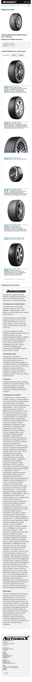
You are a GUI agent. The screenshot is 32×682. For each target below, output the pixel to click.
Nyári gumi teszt (7, 662)
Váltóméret (5, 650)
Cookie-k (5, 645)
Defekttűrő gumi (6, 656)
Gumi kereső (6, 647)
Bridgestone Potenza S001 (12, 224)
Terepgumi (5, 657)
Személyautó (5, 55)
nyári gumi (11, 46)
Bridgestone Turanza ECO (12, 158)
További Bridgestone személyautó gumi (14, 279)
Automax (6, 673)
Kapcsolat (5, 642)
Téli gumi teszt (6, 661)
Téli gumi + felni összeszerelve (10, 666)
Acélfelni (5, 669)
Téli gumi (5, 653)
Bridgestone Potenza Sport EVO (14, 237)
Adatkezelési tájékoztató (9, 643)
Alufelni (4, 668)
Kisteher (14, 55)
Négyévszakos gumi (8, 655)
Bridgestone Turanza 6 (11, 86)
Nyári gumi (5, 654)
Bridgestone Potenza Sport (12, 189)
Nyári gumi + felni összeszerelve (10, 667)
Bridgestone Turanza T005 (12, 122)
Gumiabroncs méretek (8, 649)
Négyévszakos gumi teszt (9, 663)
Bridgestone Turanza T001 (12, 268)
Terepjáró (20, 55)
